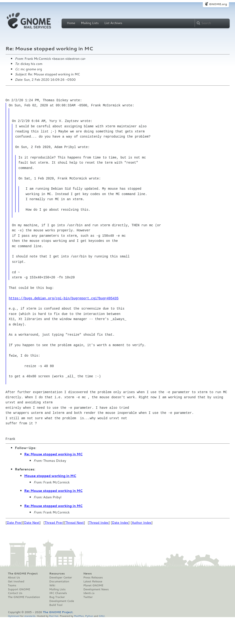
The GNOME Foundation (24, 597)
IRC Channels (58, 593)
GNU (102, 616)
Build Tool (55, 605)
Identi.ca (89, 593)
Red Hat (53, 616)
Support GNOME (19, 589)
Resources (57, 573)
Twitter (88, 597)
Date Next (31, 522)
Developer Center (60, 577)
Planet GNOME (93, 585)
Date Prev (14, 522)
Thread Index (99, 522)
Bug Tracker (57, 597)
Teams (12, 585)
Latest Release (92, 581)
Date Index (120, 522)
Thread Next (74, 522)
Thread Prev (54, 522)
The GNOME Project (23, 573)
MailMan (79, 616)
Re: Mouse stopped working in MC (53, 454)
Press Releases (93, 577)
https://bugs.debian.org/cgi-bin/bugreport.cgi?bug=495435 (63, 298)
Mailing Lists (90, 23)
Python (89, 616)
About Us (14, 577)
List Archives (113, 23)
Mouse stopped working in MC (50, 475)
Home (71, 23)
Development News (96, 589)
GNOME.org (218, 4)
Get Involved (16, 581)
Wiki (52, 585)
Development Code (61, 601)
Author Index (141, 522)
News (87, 573)
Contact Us (15, 593)
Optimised (14, 616)
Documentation (59, 581)
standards (29, 616)
